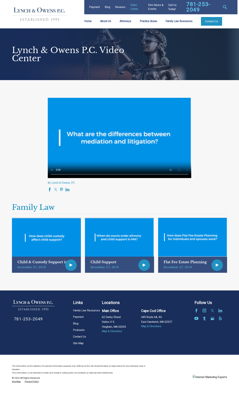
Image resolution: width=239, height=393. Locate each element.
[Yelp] (220, 318)
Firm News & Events (155, 7)
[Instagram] (204, 311)
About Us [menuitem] (105, 21)
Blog (107, 7)
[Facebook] (196, 311)
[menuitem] (16, 381)
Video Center (134, 7)
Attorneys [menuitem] (125, 21)
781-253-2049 (198, 7)
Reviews (120, 7)
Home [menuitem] (88, 21)
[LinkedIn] (220, 311)
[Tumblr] (204, 318)
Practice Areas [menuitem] (148, 21)
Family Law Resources (86, 310)
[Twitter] (212, 311)
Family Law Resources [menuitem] (178, 21)
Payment (94, 7)
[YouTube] (196, 318)
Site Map (78, 343)
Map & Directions (112, 331)
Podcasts (79, 330)
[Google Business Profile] (212, 318)
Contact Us (79, 337)
